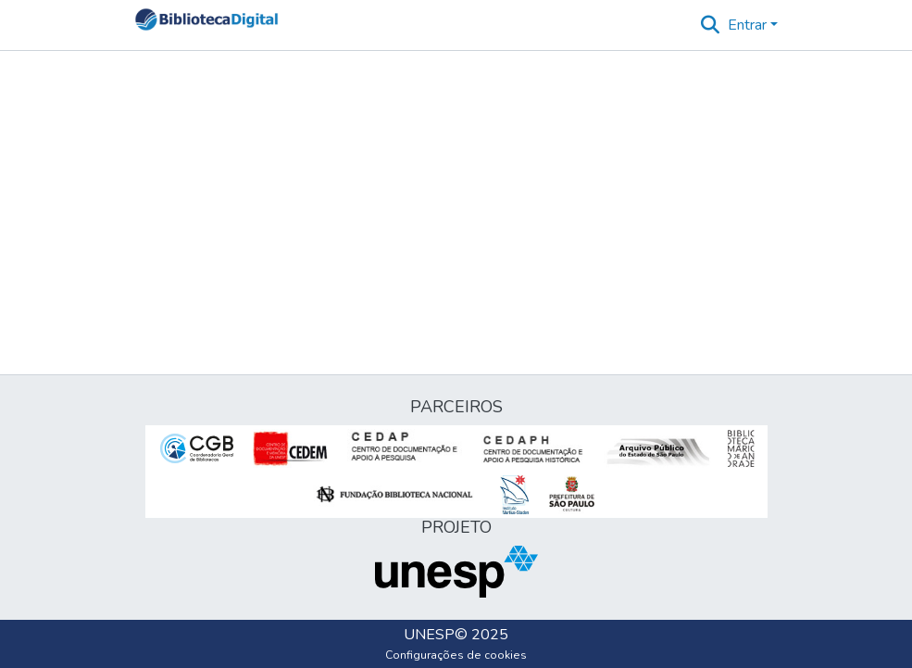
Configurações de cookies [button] (456, 655)
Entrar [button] (749, 25)
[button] (207, 25)
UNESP (429, 634)
